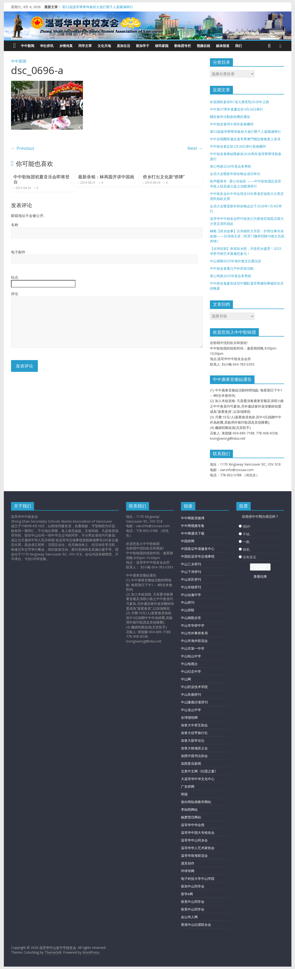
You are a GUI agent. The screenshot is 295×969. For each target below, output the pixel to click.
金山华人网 (189, 917)
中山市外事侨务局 (194, 633)
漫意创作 (187, 863)
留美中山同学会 (192, 901)
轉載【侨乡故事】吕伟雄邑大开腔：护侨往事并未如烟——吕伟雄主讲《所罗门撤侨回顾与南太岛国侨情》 (247, 236)
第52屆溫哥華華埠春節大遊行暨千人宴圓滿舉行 (97, 7)
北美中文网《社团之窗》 (199, 771)
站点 (14, 277)
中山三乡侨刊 (191, 564)
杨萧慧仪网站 (191, 817)
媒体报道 (222, 45)
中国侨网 (187, 541)
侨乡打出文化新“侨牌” (164, 177)
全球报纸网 (189, 717)
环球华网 (187, 871)
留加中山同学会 (192, 886)
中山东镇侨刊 (191, 587)
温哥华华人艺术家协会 (197, 848)
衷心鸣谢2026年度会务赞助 (230, 166)
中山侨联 (187, 610)
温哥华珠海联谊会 (194, 855)
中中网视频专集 (192, 525)
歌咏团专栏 (182, 45)
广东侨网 (187, 786)
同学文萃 (85, 45)
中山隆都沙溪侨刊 (194, 702)
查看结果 (260, 576)
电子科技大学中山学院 (197, 878)
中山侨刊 (187, 602)
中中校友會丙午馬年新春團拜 (232, 124)
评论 (14, 293)
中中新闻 (27, 45)
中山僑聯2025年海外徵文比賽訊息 (235, 261)
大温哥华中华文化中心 (197, 778)
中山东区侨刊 (191, 579)
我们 (238, 45)
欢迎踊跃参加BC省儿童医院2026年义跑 (239, 101)
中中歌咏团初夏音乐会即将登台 (41, 179)
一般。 (248, 541)
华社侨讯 (46, 45)
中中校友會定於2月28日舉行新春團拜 (238, 146)
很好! (246, 526)
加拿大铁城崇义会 (194, 748)
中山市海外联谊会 (194, 640)
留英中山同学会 (192, 909)
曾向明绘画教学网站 (196, 802)
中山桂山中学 (191, 656)
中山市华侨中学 (192, 625)
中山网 (186, 679)
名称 (14, 224)
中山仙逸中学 (191, 594)
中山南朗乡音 (191, 617)
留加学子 (142, 45)
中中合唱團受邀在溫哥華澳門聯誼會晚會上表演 (245, 139)
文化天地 (104, 45)
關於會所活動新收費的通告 (230, 116)
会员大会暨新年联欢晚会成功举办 (235, 173)
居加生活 (123, 45)
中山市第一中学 (192, 648)
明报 (184, 794)
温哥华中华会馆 (192, 825)
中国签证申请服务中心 (197, 548)
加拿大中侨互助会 (194, 725)
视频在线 (203, 45)
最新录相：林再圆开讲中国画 (106, 177)
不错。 (248, 534)
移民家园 (161, 45)
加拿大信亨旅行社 (194, 732)
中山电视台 (189, 663)
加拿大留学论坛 (192, 740)
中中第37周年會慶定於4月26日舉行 (236, 109)
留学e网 (187, 894)
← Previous (22, 148)
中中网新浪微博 (192, 518)
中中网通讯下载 (192, 533)
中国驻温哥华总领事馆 (197, 556)
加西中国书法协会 (194, 755)
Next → (195, 148)
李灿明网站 (189, 809)
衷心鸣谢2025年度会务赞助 (230, 276)
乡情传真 (66, 45)
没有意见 (249, 557)
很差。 (248, 549)
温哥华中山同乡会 (194, 840)
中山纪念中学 (191, 671)
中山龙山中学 (191, 709)
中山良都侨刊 (191, 694)
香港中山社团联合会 (196, 924)
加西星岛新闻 (191, 763)
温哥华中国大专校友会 (197, 832)
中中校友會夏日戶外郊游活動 (232, 268)
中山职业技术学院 (194, 686)
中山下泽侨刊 (191, 571)
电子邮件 (18, 252)
